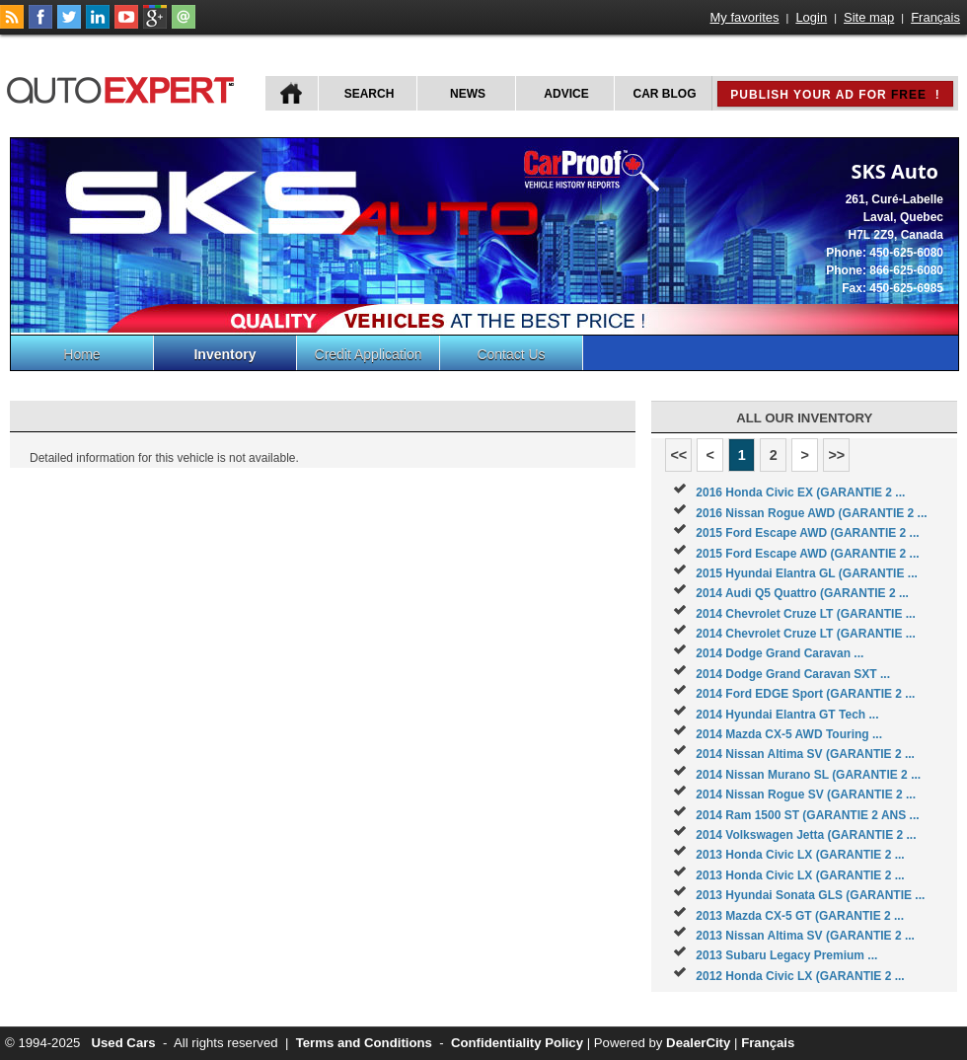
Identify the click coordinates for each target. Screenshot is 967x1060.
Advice (566, 94)
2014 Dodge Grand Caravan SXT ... (793, 674)
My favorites (745, 17)
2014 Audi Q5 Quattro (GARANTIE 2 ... (802, 593)
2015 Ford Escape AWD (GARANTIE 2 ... (807, 533)
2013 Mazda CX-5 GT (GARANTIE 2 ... (800, 916)
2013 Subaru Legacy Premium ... (786, 955)
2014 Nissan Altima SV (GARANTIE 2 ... (805, 754)
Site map (869, 17)
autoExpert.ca (124, 87)
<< (678, 455)
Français (935, 17)
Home (81, 354)
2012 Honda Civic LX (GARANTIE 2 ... (800, 976)
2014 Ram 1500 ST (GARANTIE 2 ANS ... (807, 815)
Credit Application (368, 354)
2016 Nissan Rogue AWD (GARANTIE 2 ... (811, 513)
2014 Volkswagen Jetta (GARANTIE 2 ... (806, 835)
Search (369, 94)
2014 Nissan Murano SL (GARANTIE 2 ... (808, 775)
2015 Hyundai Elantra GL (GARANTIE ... (807, 573)
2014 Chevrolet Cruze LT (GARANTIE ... (806, 614)
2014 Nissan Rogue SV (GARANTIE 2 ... (806, 794)
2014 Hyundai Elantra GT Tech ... (787, 714)
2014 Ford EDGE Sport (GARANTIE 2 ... (805, 694)
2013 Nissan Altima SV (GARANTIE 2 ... (805, 936)
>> (836, 455)
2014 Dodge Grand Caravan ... (779, 653)
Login (811, 17)
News (467, 94)
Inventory (224, 354)
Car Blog (665, 94)
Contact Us (511, 354)
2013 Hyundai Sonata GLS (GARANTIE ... (810, 895)
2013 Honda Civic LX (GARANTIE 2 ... (800, 855)
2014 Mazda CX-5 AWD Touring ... (789, 734)
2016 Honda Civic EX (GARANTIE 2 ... (800, 492)
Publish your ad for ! (834, 95)
